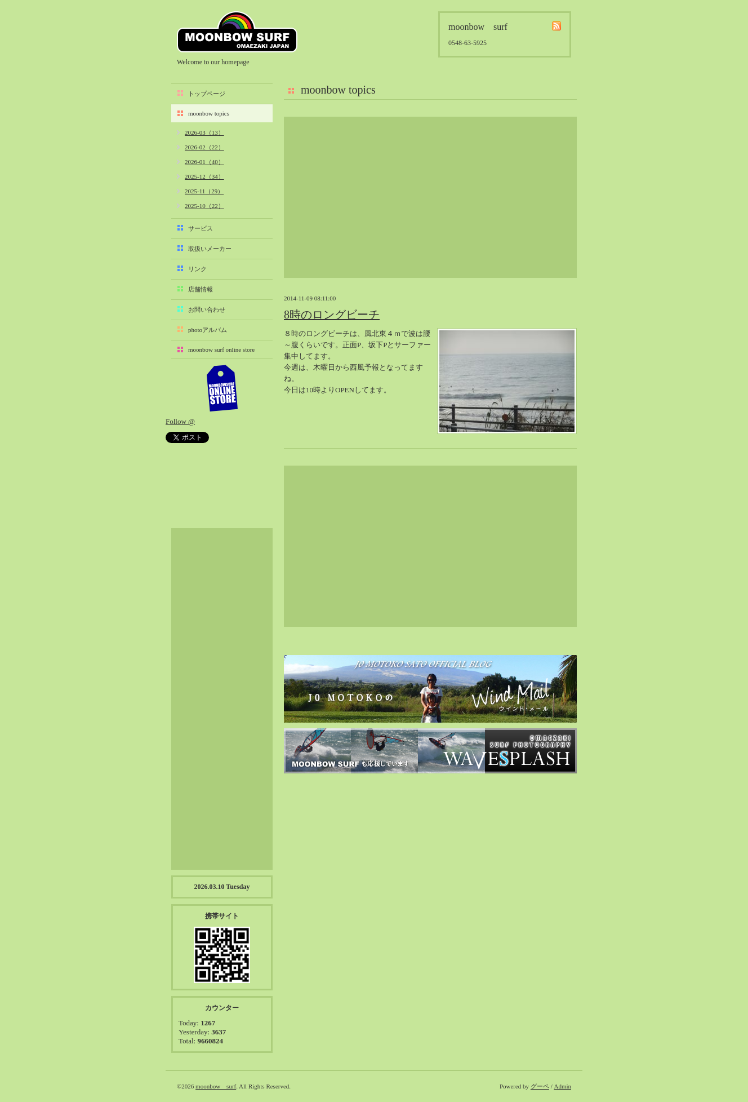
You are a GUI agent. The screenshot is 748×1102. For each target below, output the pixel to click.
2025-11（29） (204, 191)
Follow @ (180, 421)
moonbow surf (237, 31)
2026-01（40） (204, 161)
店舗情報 (200, 289)
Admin (562, 1086)
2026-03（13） (204, 132)
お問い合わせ (206, 309)
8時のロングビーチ (332, 314)
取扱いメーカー (209, 248)
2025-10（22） (204, 205)
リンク (197, 268)
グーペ (540, 1086)
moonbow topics (208, 113)
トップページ (206, 93)
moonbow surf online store (221, 349)
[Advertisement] (430, 197)
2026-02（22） (204, 147)
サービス (200, 228)
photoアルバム (207, 329)
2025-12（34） (204, 176)
